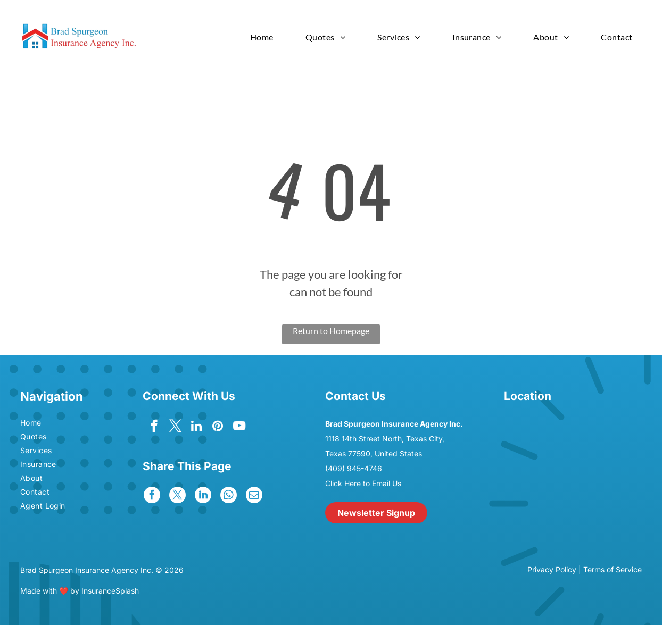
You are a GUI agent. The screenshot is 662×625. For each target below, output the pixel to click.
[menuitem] (261, 37)
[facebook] (154, 427)
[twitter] (175, 427)
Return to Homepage (331, 331)
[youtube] (239, 427)
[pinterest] (218, 427)
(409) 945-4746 (353, 468)
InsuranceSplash (110, 590)
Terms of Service (612, 569)
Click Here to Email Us (363, 483)
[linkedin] (196, 427)
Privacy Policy (551, 569)
